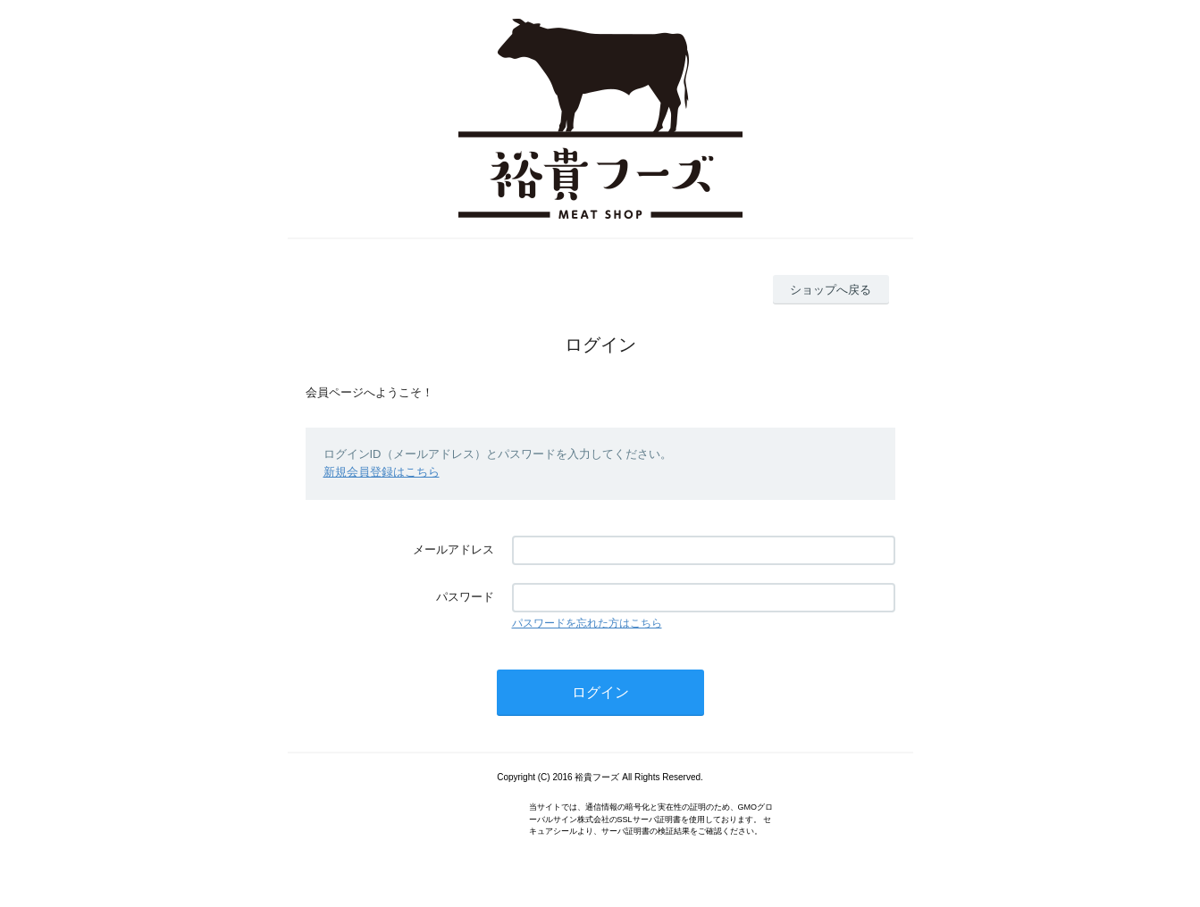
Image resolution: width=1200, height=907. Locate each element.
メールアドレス (453, 549)
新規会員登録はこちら (381, 471)
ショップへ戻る (830, 289)
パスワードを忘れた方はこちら (587, 623)
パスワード (465, 596)
